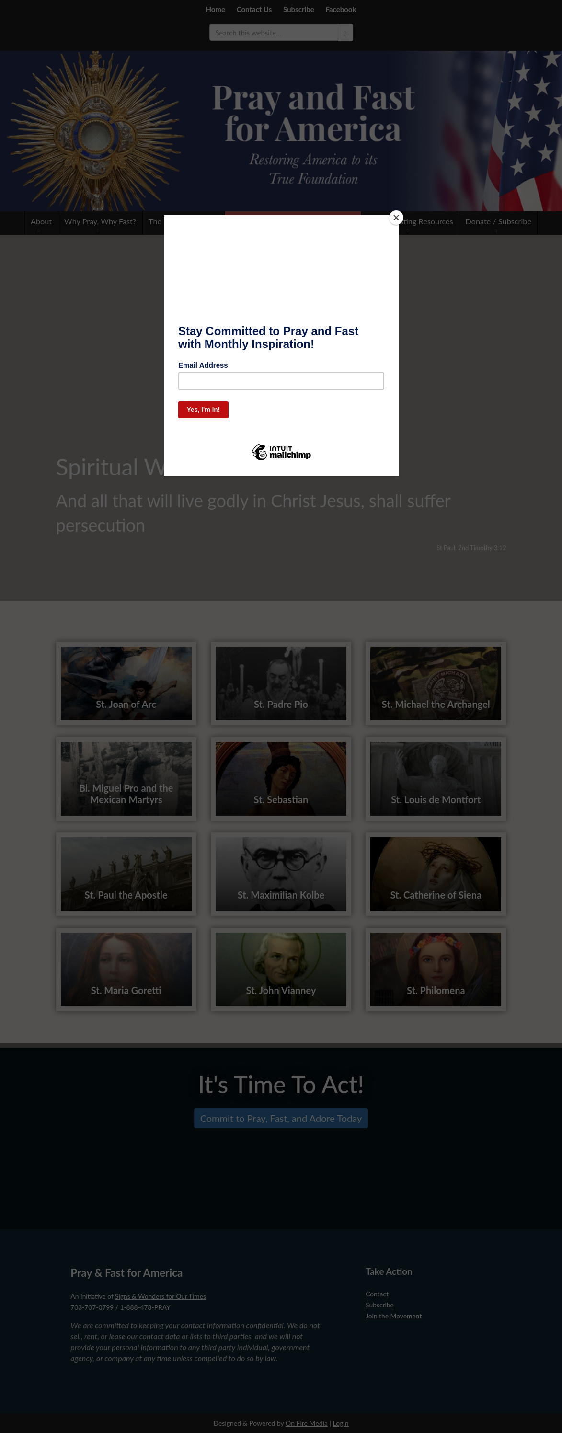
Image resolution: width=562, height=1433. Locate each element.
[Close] (396, 217)
